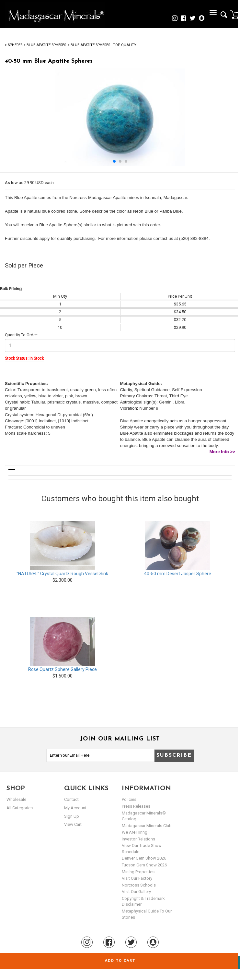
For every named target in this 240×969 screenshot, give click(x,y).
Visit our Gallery (136, 891)
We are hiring (134, 832)
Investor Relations (138, 839)
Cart (235, 14)
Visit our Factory (137, 878)
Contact (71, 799)
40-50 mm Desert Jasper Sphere (177, 573)
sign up (71, 816)
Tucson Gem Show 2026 (144, 865)
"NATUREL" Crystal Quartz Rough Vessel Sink (62, 573)
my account (75, 807)
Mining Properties (138, 871)
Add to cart (120, 961)
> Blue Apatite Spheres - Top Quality (102, 45)
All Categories (19, 807)
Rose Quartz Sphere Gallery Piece (62, 669)
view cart (73, 824)
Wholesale (16, 799)
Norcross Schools (139, 885)
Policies (129, 799)
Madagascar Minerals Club (147, 825)
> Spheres (13, 45)
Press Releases (136, 806)
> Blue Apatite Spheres (45, 45)
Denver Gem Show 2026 (144, 858)
